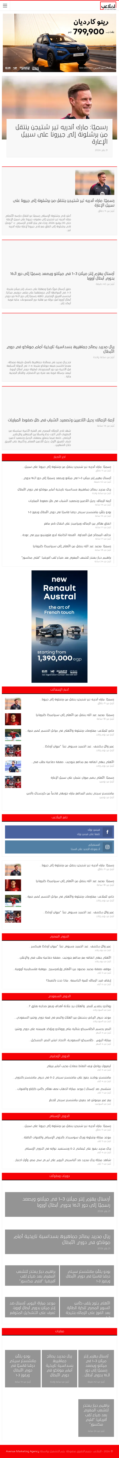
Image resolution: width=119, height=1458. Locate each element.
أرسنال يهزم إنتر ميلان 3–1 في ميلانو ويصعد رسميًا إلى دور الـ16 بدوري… (66, 478)
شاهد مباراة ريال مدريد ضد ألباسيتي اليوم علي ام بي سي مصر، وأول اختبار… (62, 1160)
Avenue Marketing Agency (22, 1451)
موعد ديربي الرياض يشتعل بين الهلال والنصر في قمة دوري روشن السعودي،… (62, 1017)
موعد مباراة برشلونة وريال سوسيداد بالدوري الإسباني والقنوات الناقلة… (66, 1137)
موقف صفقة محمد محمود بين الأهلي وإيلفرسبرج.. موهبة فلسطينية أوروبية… (62, 969)
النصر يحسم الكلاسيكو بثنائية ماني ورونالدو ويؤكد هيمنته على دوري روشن (63, 1029)
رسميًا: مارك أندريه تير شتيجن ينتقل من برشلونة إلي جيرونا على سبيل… (67, 467)
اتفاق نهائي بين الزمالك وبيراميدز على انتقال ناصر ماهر (77, 523)
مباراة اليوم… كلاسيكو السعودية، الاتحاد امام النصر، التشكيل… (70, 1040)
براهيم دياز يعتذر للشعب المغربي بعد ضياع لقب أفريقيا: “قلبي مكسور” (66, 557)
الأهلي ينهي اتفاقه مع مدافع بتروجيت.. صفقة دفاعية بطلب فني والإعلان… (64, 957)
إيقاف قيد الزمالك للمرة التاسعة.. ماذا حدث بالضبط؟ (78, 980)
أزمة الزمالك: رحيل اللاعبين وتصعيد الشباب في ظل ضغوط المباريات (61, 420)
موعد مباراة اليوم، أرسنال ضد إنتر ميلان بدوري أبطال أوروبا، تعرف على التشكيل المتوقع (32, 1308)
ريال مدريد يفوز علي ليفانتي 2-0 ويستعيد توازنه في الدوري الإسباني (68, 1148)
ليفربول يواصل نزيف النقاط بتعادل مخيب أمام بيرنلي (79, 1066)
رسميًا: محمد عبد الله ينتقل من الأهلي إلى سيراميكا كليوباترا (72, 546)
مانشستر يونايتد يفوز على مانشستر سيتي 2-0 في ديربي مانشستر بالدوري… (62, 1077)
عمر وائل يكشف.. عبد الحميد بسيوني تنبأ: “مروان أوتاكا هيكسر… (70, 946)
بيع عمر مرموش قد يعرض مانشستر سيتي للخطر (80, 1100)
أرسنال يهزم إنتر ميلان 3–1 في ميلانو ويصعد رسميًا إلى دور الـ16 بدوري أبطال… (96, 1366)
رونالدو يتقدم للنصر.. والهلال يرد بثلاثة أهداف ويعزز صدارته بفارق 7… (69, 1006)
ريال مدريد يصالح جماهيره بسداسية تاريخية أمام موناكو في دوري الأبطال (64, 489)
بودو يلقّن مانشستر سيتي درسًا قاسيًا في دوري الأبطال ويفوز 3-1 (69, 512)
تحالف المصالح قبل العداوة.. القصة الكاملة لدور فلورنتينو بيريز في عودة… (65, 535)
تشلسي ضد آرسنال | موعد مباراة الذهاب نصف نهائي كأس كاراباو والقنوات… (63, 1089)
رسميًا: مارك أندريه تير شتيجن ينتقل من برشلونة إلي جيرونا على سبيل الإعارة (61, 135)
